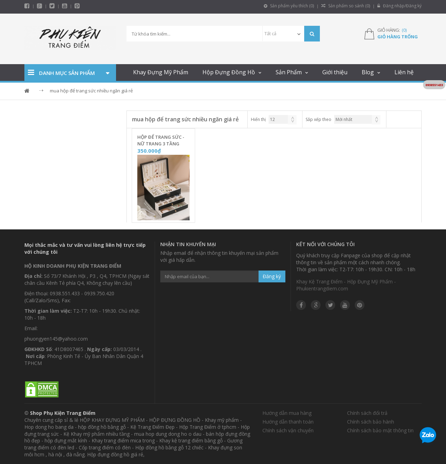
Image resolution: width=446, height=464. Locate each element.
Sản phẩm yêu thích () (289, 6)
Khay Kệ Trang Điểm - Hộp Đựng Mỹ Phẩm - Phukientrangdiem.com (346, 285)
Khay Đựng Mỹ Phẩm (160, 72)
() (404, 30)
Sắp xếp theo (318, 119)
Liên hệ (404, 72)
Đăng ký (272, 276)
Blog (368, 72)
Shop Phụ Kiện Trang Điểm (62, 413)
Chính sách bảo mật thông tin (380, 430)
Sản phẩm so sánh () (345, 6)
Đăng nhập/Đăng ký (399, 6)
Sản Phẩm (289, 72)
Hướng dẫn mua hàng (287, 413)
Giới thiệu (334, 72)
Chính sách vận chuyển (288, 430)
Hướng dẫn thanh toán (288, 421)
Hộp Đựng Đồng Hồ (228, 72)
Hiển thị (258, 119)
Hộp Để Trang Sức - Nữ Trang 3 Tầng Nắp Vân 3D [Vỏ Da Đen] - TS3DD (160, 140)
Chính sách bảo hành (370, 421)
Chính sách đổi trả (367, 413)
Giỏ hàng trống (397, 36)
